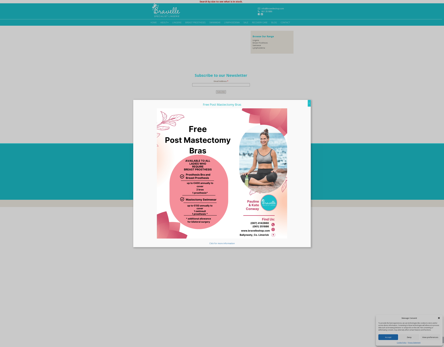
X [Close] (309, 103)
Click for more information (222, 176)
